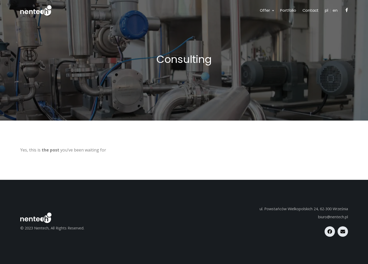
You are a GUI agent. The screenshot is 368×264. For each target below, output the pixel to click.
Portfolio (288, 10)
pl (326, 10)
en (335, 10)
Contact (310, 10)
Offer (265, 10)
